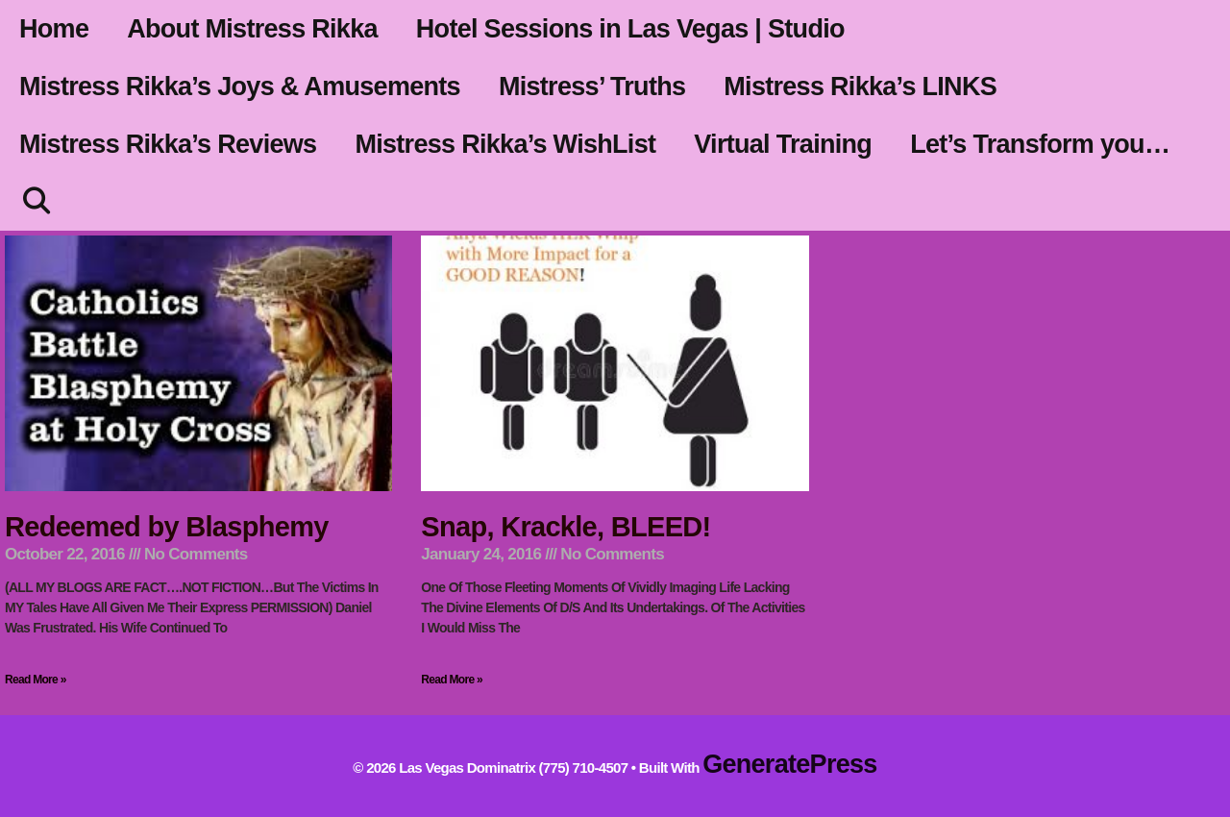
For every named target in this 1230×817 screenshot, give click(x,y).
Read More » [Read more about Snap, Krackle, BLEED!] (451, 679)
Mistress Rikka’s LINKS (860, 86)
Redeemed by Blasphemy (167, 526)
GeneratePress (789, 764)
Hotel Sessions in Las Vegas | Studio (630, 28)
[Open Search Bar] (36, 202)
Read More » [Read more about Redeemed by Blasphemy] (35, 679)
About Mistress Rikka (252, 28)
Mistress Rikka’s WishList (505, 144)
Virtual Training (783, 144)
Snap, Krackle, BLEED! (565, 526)
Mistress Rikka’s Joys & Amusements (239, 86)
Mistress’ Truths (592, 86)
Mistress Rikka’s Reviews (167, 144)
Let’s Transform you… (1039, 144)
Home (53, 28)
